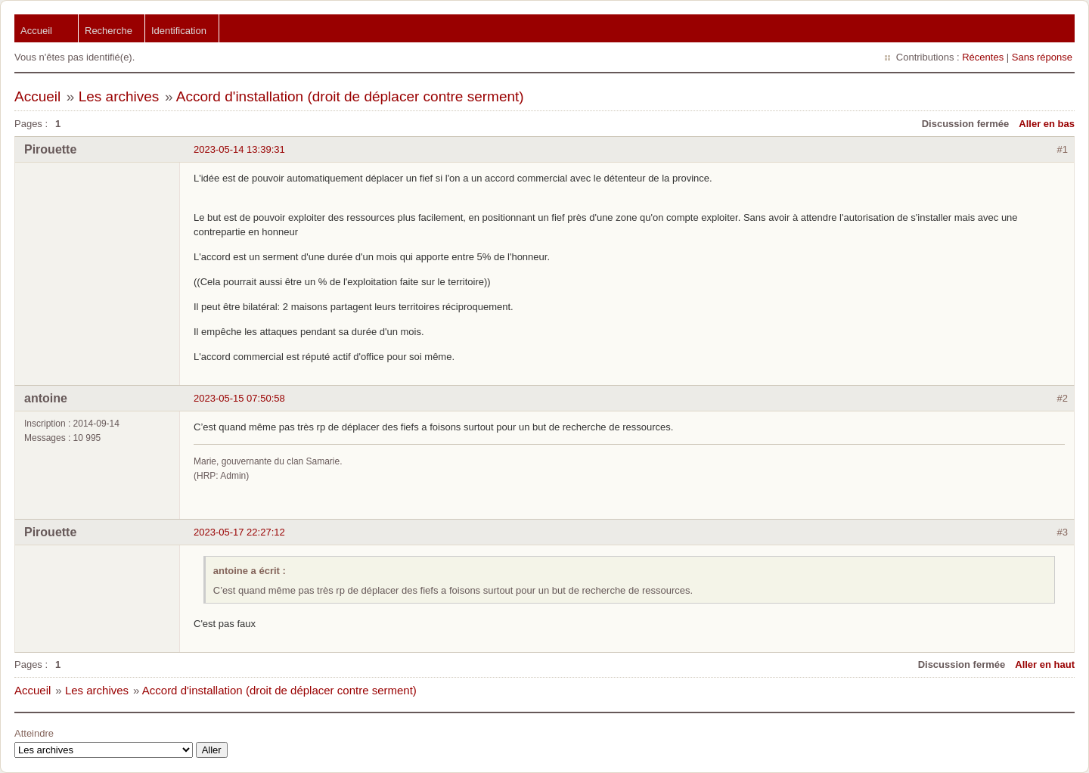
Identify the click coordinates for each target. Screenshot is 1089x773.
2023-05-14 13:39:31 (239, 149)
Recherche (108, 30)
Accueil (36, 30)
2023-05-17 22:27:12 (239, 532)
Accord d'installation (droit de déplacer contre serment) (350, 96)
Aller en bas (1047, 123)
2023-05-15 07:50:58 (239, 398)
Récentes (983, 57)
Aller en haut (1045, 664)
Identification (178, 30)
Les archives (119, 96)
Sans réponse (1042, 57)
